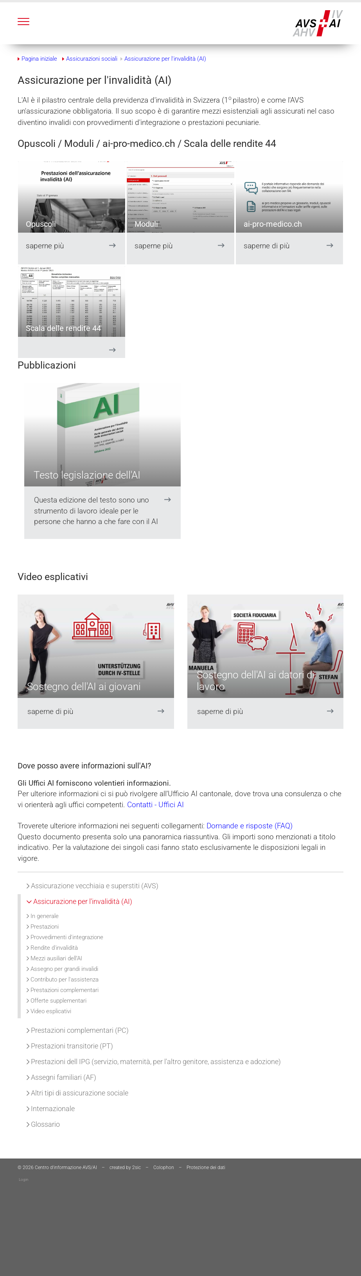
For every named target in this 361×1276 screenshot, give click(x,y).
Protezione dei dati (206, 1167)
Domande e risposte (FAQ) (251, 825)
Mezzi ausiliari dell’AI (54, 958)
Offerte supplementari (56, 1000)
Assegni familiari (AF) (61, 1077)
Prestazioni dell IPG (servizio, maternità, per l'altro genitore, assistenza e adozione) (154, 1061)
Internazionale (51, 1108)
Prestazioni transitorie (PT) (70, 1046)
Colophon (163, 1167)
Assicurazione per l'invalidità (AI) (79, 901)
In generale (43, 916)
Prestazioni (43, 926)
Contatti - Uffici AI (156, 804)
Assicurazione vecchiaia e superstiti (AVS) (92, 886)
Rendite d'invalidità (52, 947)
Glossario (43, 1124)
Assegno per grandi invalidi (62, 968)
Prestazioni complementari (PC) (78, 1030)
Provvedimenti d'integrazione (65, 937)
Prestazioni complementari (63, 990)
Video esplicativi (49, 1011)
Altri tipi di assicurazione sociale (77, 1093)
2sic (136, 1167)
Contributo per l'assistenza (63, 979)
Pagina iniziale (39, 58)
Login (24, 1179)
